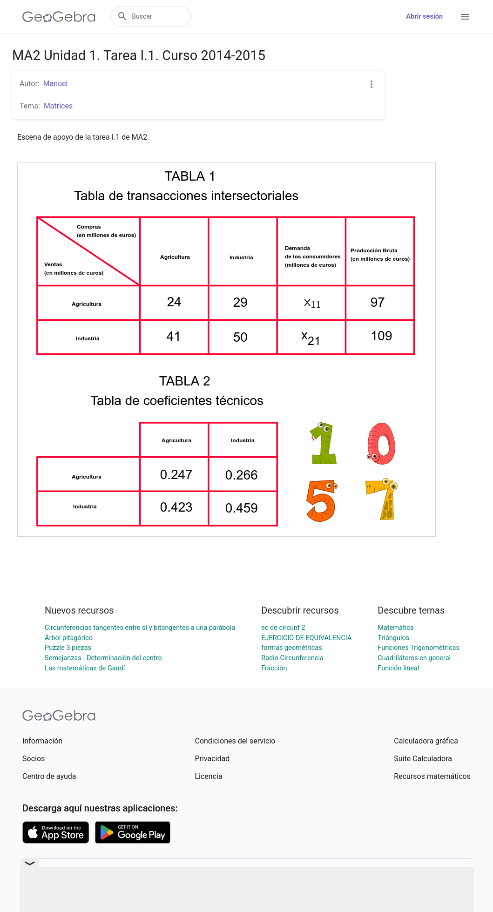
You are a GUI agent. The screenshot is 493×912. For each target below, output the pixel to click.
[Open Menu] (465, 16)
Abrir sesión (424, 16)
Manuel (55, 83)
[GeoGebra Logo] (58, 16)
